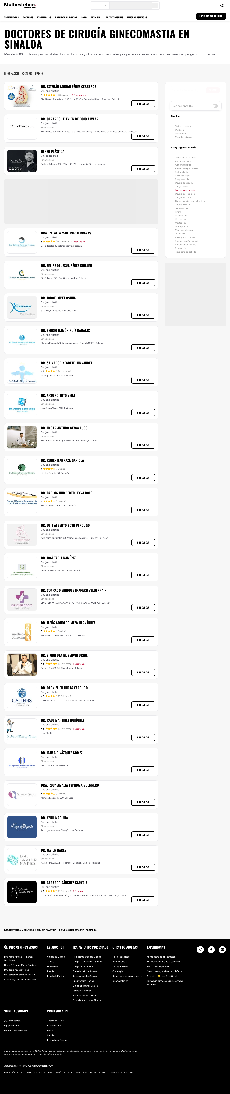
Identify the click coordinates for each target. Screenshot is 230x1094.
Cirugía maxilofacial (184, 197)
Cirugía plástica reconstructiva (190, 201)
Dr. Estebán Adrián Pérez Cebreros (68, 86)
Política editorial (99, 1072)
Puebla (50, 971)
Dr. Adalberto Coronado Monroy (19, 974)
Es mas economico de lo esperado (163, 961)
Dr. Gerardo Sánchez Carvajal (65, 882)
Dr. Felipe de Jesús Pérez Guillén (66, 265)
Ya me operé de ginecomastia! (161, 956)
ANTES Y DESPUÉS (114, 17)
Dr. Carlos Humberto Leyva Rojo (66, 492)
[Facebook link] (211, 950)
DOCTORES (28, 17)
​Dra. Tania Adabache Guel (17, 970)
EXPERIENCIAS (44, 17)
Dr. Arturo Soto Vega (58, 395)
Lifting (178, 212)
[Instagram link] (200, 950)
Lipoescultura (181, 215)
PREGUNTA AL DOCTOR (66, 17)
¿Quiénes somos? (12, 1020)
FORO (84, 17)
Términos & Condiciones (121, 1072)
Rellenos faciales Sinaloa (85, 976)
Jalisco (50, 961)
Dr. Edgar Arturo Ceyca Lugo (64, 427)
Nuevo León (53, 966)
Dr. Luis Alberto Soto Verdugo (65, 525)
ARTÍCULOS (96, 17)
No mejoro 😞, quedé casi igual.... (163, 976)
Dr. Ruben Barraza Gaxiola (62, 460)
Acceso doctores (55, 1020)
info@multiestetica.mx (42, 1065)
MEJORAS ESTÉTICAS (137, 17)
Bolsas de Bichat (183, 175)
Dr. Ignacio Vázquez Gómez (62, 752)
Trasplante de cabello (185, 252)
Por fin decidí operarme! (158, 966)
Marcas (51, 1030)
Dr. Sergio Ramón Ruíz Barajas (65, 330)
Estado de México (55, 976)
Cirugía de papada (184, 183)
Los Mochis (180, 133)
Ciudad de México (56, 956)
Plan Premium (54, 1025)
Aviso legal (81, 1072)
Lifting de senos (120, 966)
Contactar (143, 103)
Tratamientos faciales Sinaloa (87, 1000)
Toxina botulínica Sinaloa (85, 971)
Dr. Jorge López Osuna (58, 297)
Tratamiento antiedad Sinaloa (87, 956)
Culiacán (179, 130)
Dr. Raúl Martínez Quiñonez (62, 720)
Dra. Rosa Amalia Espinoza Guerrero (70, 785)
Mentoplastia (181, 226)
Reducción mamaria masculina (127, 976)
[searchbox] (188, 90)
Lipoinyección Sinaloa (83, 981)
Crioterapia (117, 971)
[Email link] (222, 949)
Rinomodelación (120, 961)
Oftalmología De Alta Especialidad (20, 979)
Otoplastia (180, 233)
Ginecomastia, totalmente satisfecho (164, 971)
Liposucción (181, 219)
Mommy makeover (184, 230)
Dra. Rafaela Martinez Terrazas (66, 232)
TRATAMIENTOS (11, 17)
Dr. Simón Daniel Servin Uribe (64, 655)
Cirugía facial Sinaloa (83, 966)
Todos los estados (183, 126)
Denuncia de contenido (15, 1030)
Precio (39, 73)
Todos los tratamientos (186, 157)
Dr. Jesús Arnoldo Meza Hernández (68, 622)
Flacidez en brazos (121, 956)
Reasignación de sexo (185, 237)
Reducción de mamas (185, 244)
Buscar (213, 90)
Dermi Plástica (52, 151)
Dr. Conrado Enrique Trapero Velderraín (73, 590)
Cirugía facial (181, 186)
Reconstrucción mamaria (187, 241)
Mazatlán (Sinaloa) (184, 137)
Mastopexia (180, 222)
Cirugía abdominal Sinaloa (85, 985)
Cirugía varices (182, 204)
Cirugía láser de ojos (185, 193)
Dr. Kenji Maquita (54, 817)
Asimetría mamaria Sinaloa (85, 995)
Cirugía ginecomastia (185, 190)
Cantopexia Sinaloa (82, 990)
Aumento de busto (184, 164)
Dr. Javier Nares (53, 850)
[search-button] (155, 5)
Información (11, 73)
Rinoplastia (180, 248)
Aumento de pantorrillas (186, 168)
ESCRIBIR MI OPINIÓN (211, 16)
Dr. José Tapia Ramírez (58, 557)
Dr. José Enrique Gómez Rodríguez (20, 965)
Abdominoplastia (183, 161)
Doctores (27, 73)
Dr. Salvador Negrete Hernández (66, 362)
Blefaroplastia (181, 172)
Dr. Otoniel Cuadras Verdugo (64, 687)
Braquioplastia (182, 179)
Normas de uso (34, 1072)
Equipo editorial (11, 1025)
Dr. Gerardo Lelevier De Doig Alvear (69, 118)
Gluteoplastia (181, 208)
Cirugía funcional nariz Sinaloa (87, 961)
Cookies (48, 1072)
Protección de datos (14, 1072)
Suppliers (51, 1035)
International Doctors (57, 1040)
